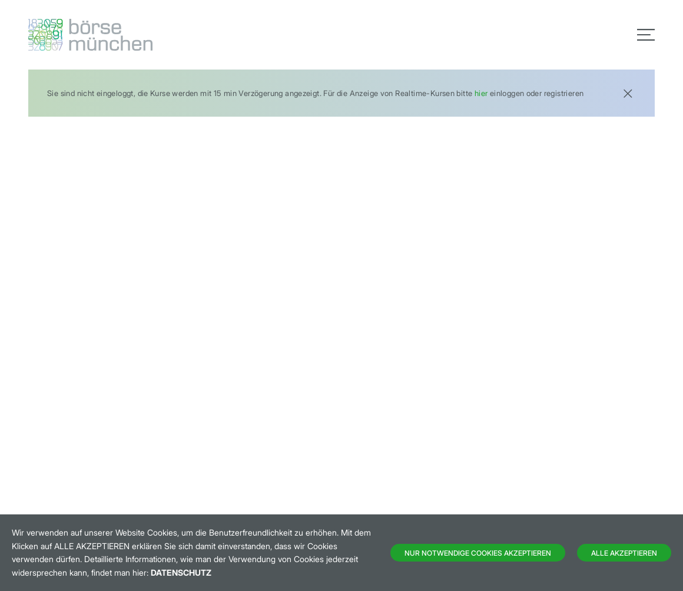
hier (481, 93)
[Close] (627, 92)
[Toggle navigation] (646, 35)
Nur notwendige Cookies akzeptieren (478, 553)
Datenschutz (181, 572)
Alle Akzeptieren (624, 553)
